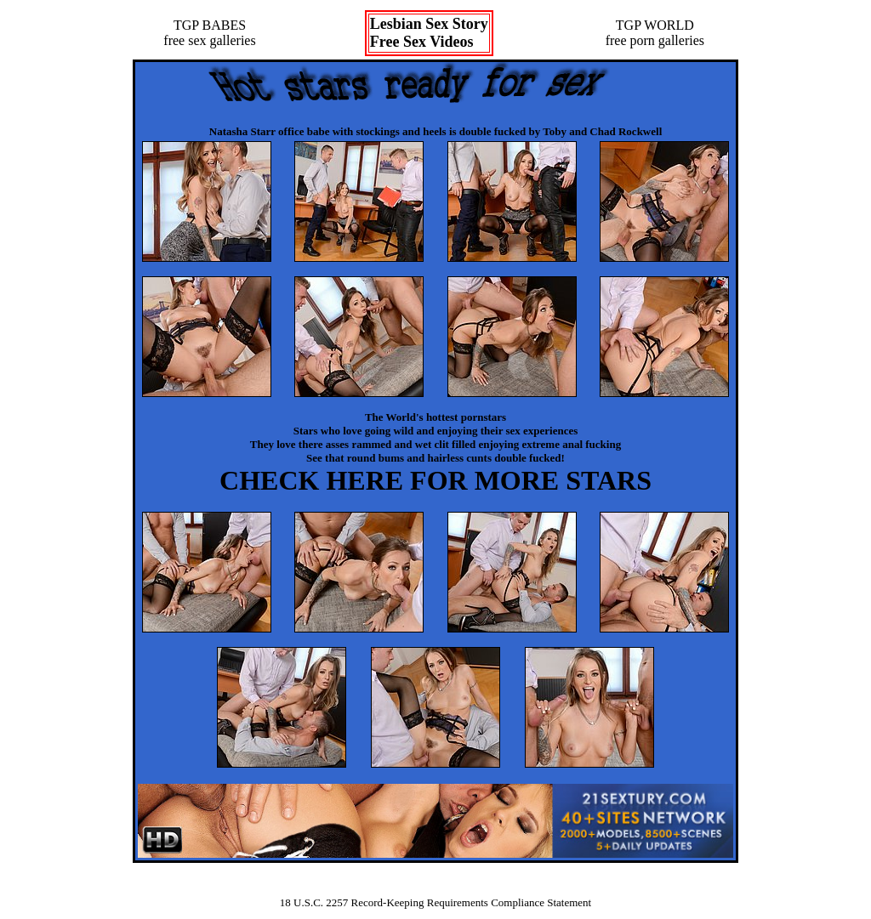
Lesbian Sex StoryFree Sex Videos (429, 32)
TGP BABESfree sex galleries (209, 33)
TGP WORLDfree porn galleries (655, 33)
